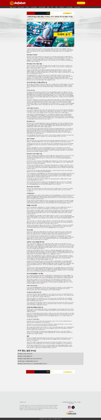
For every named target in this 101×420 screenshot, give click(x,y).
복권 (48, 7)
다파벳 (28, 195)
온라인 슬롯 (42, 7)
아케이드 (62, 7)
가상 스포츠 (77, 7)
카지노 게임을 (45, 276)
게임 (56, 7)
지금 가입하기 (81, 2)
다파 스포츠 (21, 7)
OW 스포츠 (13, 7)
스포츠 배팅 (69, 7)
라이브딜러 (34, 7)
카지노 (27, 7)
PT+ (52, 7)
